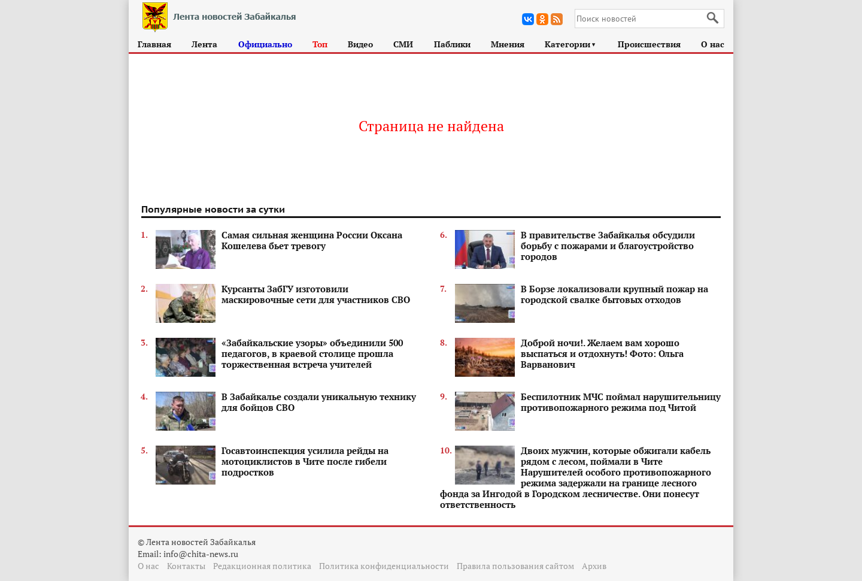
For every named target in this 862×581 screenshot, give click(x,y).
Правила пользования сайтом (515, 565)
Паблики (452, 44)
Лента (204, 44)
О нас (712, 44)
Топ (319, 44)
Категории (571, 44)
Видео (360, 44)
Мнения (507, 44)
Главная (154, 44)
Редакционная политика (262, 565)
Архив (594, 565)
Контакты (186, 565)
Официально (265, 44)
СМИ (403, 44)
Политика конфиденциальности (384, 565)
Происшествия (649, 44)
